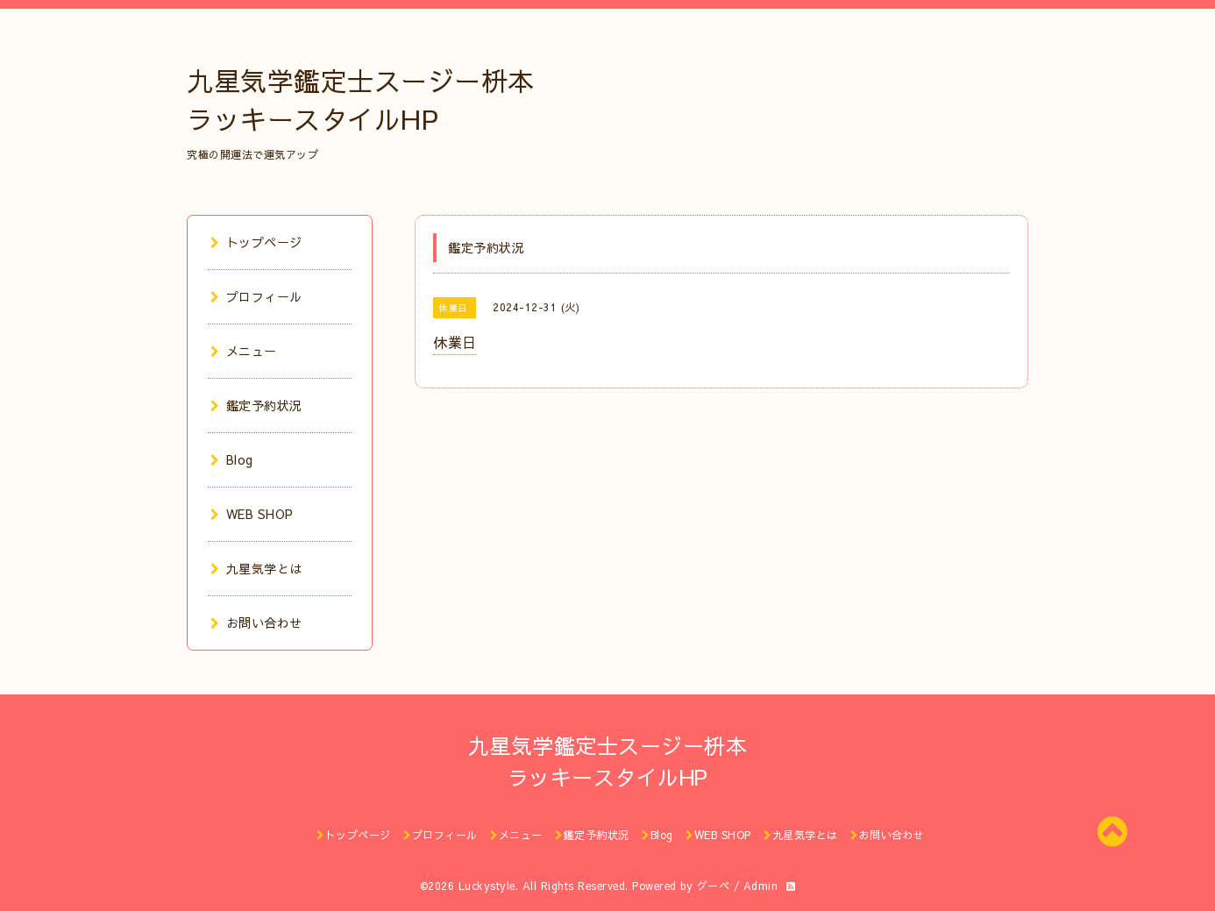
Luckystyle (486, 886)
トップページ (256, 242)
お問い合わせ (256, 622)
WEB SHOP (252, 514)
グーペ (713, 886)
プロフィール (256, 296)
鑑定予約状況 (256, 405)
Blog (231, 459)
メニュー (243, 350)
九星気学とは (256, 568)
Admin (760, 886)
